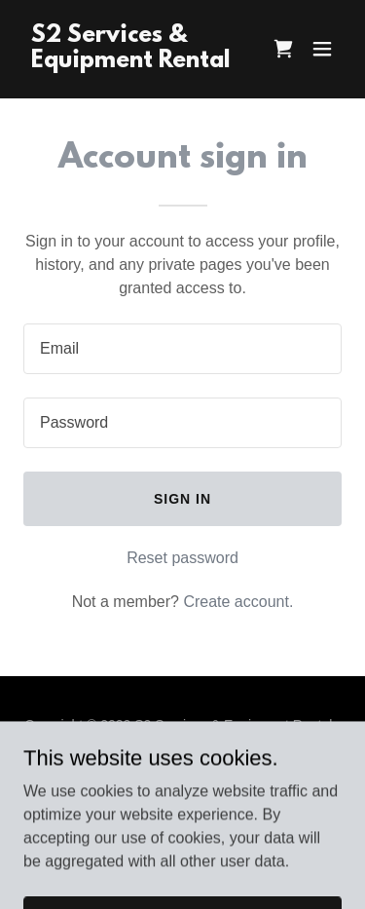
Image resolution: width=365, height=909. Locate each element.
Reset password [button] (182, 557)
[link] (134, 62)
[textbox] (182, 348)
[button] (322, 48)
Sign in (182, 499)
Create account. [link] (238, 601)
